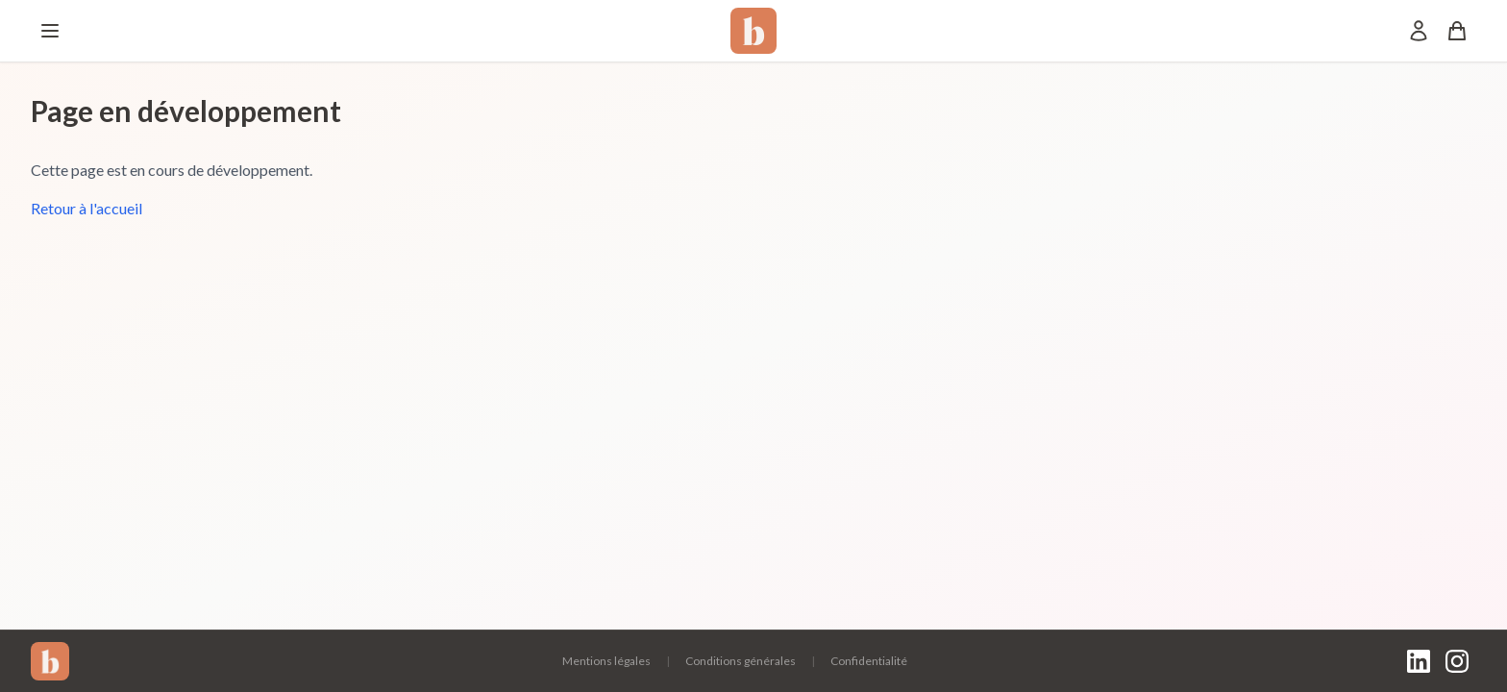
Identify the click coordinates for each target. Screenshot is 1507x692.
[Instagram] (1457, 661)
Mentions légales (606, 661)
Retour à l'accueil (86, 208)
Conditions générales (740, 661)
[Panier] (1457, 31)
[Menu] (50, 31)
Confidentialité (868, 661)
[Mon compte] (1418, 31)
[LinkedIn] (1418, 661)
